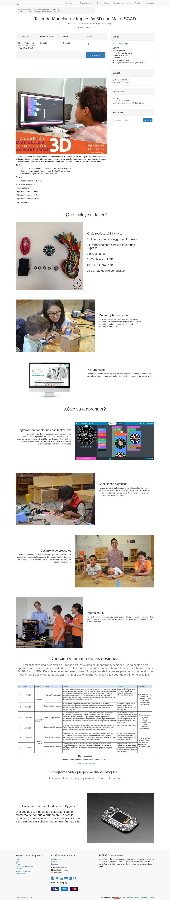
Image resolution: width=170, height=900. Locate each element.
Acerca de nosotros (116, 855)
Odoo (116, 898)
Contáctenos (56, 859)
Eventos (19, 869)
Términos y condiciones (24, 866)
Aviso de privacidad (23, 871)
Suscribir (147, 120)
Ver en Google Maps (120, 44)
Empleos (54, 864)
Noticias (54, 862)
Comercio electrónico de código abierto (139, 898)
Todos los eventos (24, 9)
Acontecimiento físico (42, 9)
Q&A (17, 862)
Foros (18, 864)
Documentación (21, 874)
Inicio (18, 859)
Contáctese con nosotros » (85, 763)
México (56, 9)
